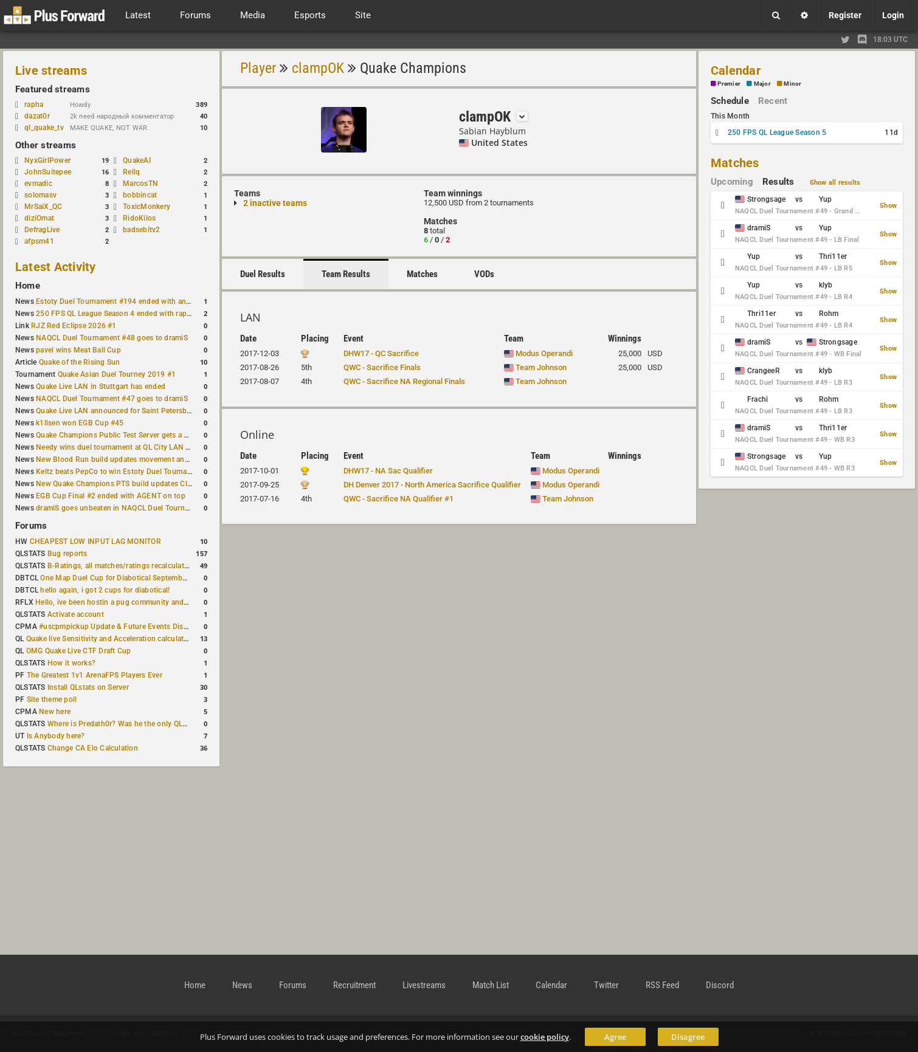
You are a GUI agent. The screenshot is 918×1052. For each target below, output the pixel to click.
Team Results (346, 274)
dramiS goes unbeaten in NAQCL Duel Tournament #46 (128, 508)
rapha (33, 104)
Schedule (730, 100)
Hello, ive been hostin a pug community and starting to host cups (145, 602)
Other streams (45, 145)
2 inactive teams (275, 203)
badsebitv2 (141, 229)
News (242, 985)
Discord (720, 985)
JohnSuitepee (47, 172)
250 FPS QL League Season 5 (777, 132)
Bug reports (67, 553)
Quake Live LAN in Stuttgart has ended (100, 386)
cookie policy (544, 1036)
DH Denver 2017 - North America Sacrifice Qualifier (432, 484)
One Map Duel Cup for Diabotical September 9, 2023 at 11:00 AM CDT (158, 578)
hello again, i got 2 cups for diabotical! (105, 590)
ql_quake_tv (44, 127)
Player (258, 68)
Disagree (688, 1036)
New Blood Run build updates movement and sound (124, 459)
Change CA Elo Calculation (92, 748)
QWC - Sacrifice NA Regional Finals (404, 381)
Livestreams (424, 985)
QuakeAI (137, 160)
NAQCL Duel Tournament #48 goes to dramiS (112, 338)
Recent (772, 100)
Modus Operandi (538, 353)
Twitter (606, 985)
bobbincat (140, 195)
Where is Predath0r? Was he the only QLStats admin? (136, 724)
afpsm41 (39, 241)
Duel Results (262, 274)
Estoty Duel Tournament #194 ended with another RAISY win (138, 301)
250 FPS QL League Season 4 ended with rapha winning (130, 313)
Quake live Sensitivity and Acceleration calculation (110, 638)
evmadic (38, 183)
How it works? (71, 663)
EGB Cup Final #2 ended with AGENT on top (110, 496)
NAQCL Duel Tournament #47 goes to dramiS (112, 398)
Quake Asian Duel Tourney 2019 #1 (117, 374)
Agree (615, 1036)
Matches (422, 274)
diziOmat (39, 218)
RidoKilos (139, 218)
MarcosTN (140, 183)
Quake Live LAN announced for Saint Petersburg (117, 411)
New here (55, 711)
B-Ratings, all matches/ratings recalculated (119, 566)
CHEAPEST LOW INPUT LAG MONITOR (95, 541)
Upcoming (732, 181)
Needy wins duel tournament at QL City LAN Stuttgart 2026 (135, 447)
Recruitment (354, 985)
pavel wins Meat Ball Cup (78, 350)
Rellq (131, 172)
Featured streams (52, 89)
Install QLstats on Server (88, 687)
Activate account (75, 614)
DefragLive (42, 229)
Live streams (51, 70)
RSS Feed (662, 985)
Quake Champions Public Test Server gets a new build (126, 435)
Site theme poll (52, 699)
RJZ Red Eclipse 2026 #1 (74, 325)
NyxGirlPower (47, 160)
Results (778, 181)
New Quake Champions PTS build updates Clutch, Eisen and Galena (150, 484)
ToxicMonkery (146, 206)
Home (27, 285)
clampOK (318, 68)
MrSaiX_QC (43, 206)
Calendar (736, 70)
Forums (31, 525)
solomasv (40, 195)
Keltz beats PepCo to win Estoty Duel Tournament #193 (129, 471)
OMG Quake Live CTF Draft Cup (78, 651)
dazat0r (42, 116)
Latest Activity (55, 267)
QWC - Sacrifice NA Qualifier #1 (398, 498)
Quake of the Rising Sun (79, 362)
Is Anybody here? (56, 736)
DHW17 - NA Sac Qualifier (388, 470)
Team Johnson (535, 367)
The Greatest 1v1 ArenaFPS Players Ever (94, 675)
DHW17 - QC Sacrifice (381, 353)
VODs (484, 274)
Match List (490, 985)
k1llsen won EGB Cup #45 (80, 423)
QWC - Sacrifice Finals (382, 367)
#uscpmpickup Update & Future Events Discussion (124, 626)
